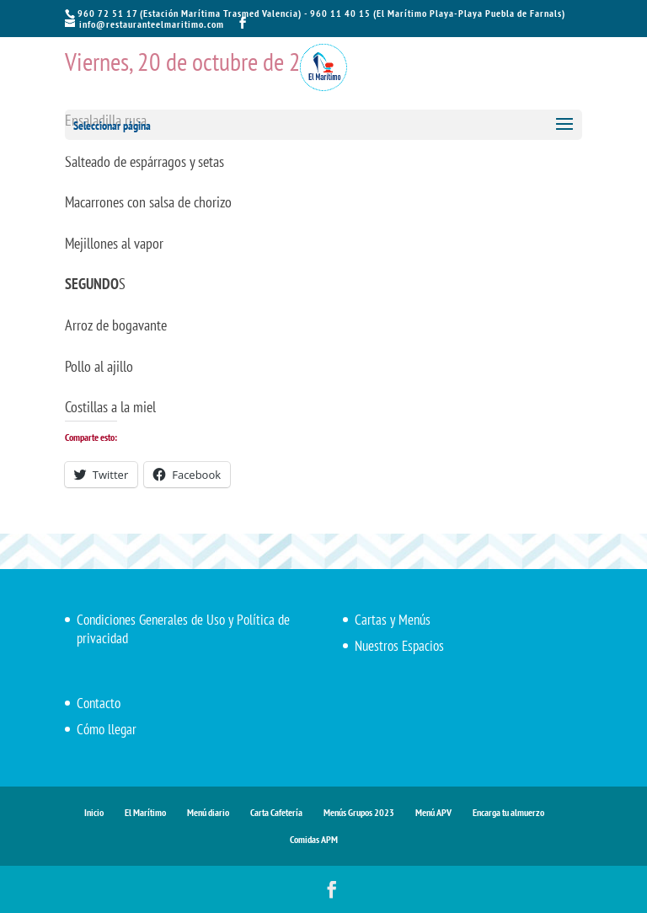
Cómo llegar (106, 729)
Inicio (94, 812)
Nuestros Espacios (399, 645)
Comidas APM (314, 839)
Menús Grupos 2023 (359, 812)
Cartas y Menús (392, 619)
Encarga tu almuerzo (508, 812)
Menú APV (433, 812)
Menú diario (208, 812)
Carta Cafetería (276, 812)
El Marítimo (145, 812)
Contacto (98, 703)
